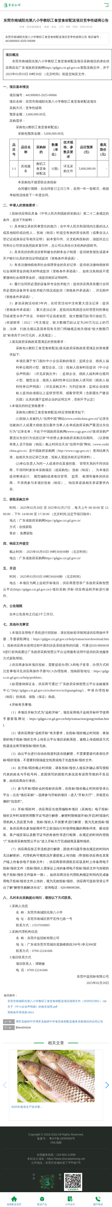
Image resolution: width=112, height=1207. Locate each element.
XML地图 (56, 1142)
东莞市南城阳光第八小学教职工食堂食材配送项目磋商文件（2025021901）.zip (57, 1001)
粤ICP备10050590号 (61, 1138)
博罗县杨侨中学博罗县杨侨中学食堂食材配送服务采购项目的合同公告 (59, 1021)
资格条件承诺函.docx (20, 1012)
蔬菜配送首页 (14, 1201)
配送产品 (42, 1201)
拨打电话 (98, 1201)
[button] (107, 1085)
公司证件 (70, 1201)
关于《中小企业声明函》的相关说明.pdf (32, 1006)
